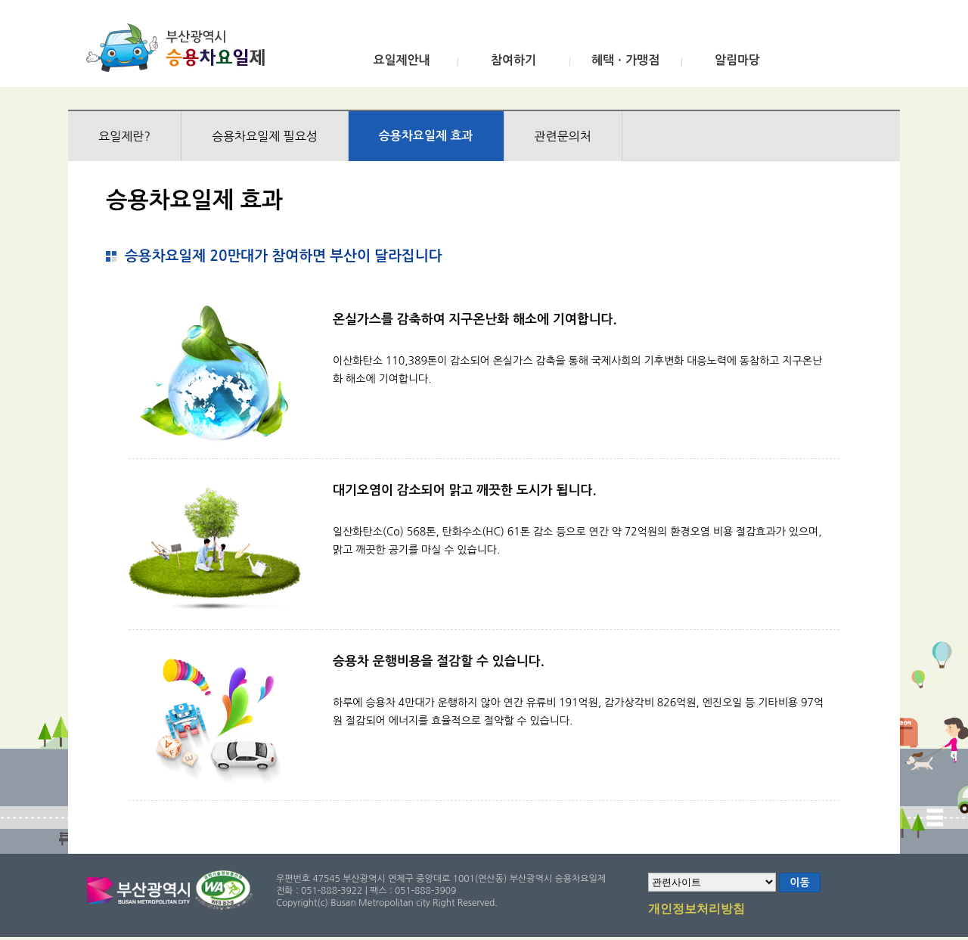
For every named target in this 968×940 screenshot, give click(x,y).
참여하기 (513, 60)
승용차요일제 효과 (426, 135)
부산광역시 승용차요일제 (180, 47)
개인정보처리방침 (696, 909)
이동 (799, 882)
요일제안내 (401, 60)
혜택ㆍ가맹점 (625, 60)
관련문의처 (563, 136)
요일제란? (124, 136)
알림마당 (737, 60)
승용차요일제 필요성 (265, 136)
